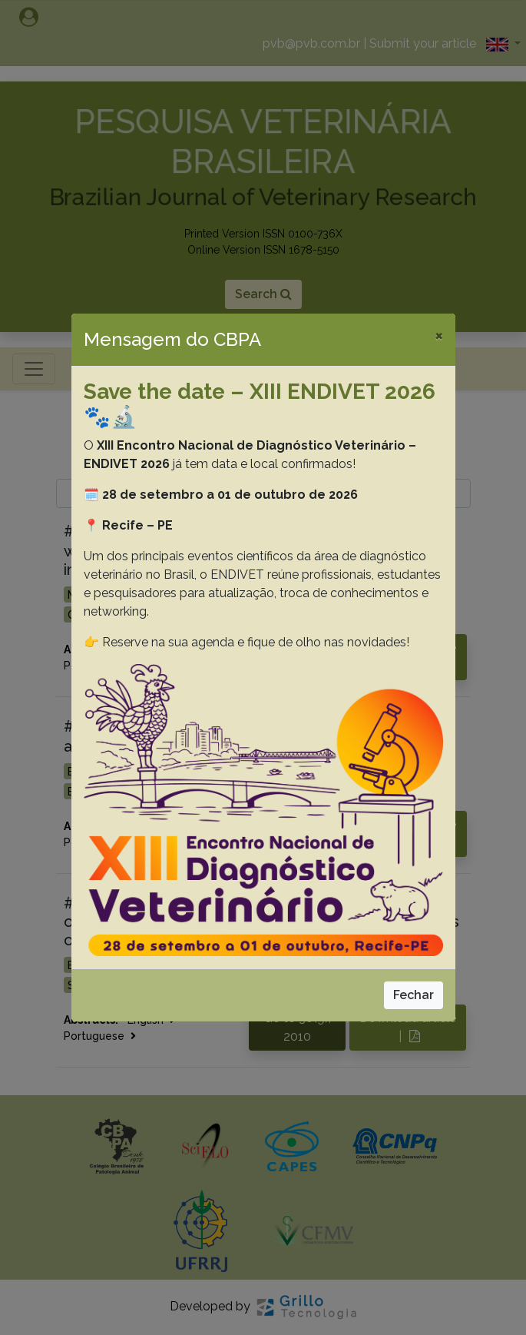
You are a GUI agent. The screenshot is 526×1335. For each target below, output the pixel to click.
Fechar (413, 995)
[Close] (438, 335)
